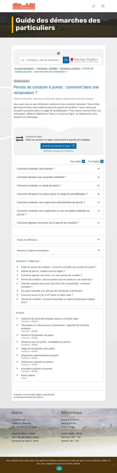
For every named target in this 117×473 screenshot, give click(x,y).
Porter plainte (28, 375)
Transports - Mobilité (47, 68)
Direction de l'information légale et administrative (35, 395)
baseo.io (39, 397)
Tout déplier (95, 161)
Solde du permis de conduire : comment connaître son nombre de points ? (58, 267)
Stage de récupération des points (38, 348)
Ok (59, 468)
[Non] (113, 464)
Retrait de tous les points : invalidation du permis (45, 342)
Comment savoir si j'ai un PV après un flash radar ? (47, 295)
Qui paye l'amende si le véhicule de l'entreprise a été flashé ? (52, 291)
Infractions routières (70, 68)
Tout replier (77, 161)
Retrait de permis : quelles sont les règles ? (43, 271)
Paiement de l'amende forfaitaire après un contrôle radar (49, 318)
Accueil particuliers (24, 68)
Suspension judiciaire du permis (37, 362)
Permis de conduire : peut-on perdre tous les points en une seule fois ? (57, 279)
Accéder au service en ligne (59, 146)
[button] (59, 169)
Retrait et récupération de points (37, 335)
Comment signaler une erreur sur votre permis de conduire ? (51, 275)
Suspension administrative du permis (39, 355)
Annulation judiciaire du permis (36, 368)
